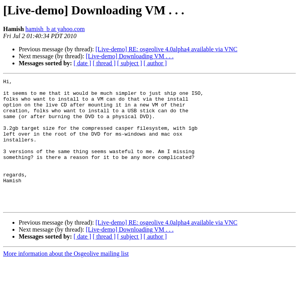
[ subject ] (129, 63)
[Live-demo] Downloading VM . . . (129, 56)
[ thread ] (104, 63)
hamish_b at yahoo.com (54, 29)
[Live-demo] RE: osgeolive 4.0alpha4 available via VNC (166, 49)
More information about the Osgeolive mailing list (66, 279)
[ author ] (155, 63)
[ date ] (82, 63)
